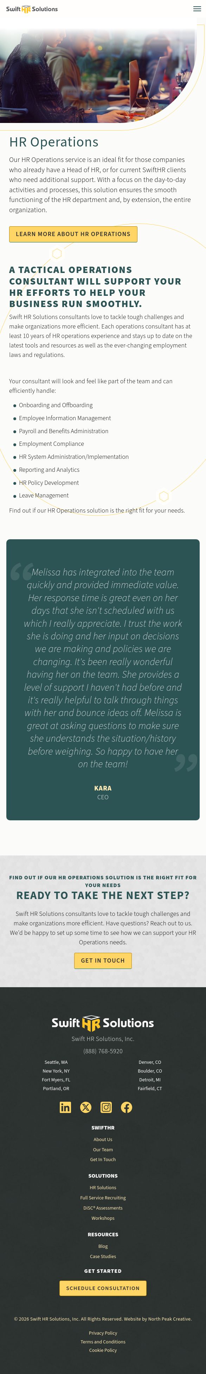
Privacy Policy (103, 1333)
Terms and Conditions (103, 1342)
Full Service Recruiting (103, 1198)
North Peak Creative (169, 1319)
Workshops (102, 1218)
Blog (103, 1246)
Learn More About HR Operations (73, 234)
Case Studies (103, 1256)
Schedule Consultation (103, 1288)
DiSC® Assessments (102, 1208)
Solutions (103, 1176)
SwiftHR (103, 1128)
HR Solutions (103, 1187)
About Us (103, 1139)
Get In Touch (103, 960)
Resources (103, 1234)
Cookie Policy (103, 1350)
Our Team (103, 1149)
